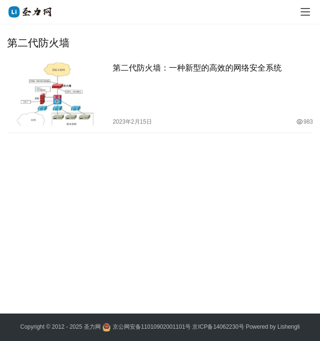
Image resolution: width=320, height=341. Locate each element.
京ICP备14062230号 (218, 326)
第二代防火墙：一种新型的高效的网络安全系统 (197, 67)
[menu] (305, 11)
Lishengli (288, 326)
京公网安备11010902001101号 (152, 326)
